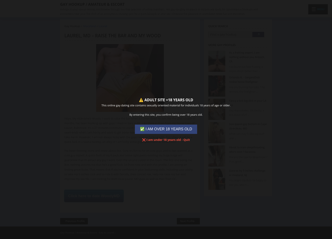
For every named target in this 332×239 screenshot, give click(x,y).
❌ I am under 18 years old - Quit (166, 140)
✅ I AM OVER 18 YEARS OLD (166, 129)
